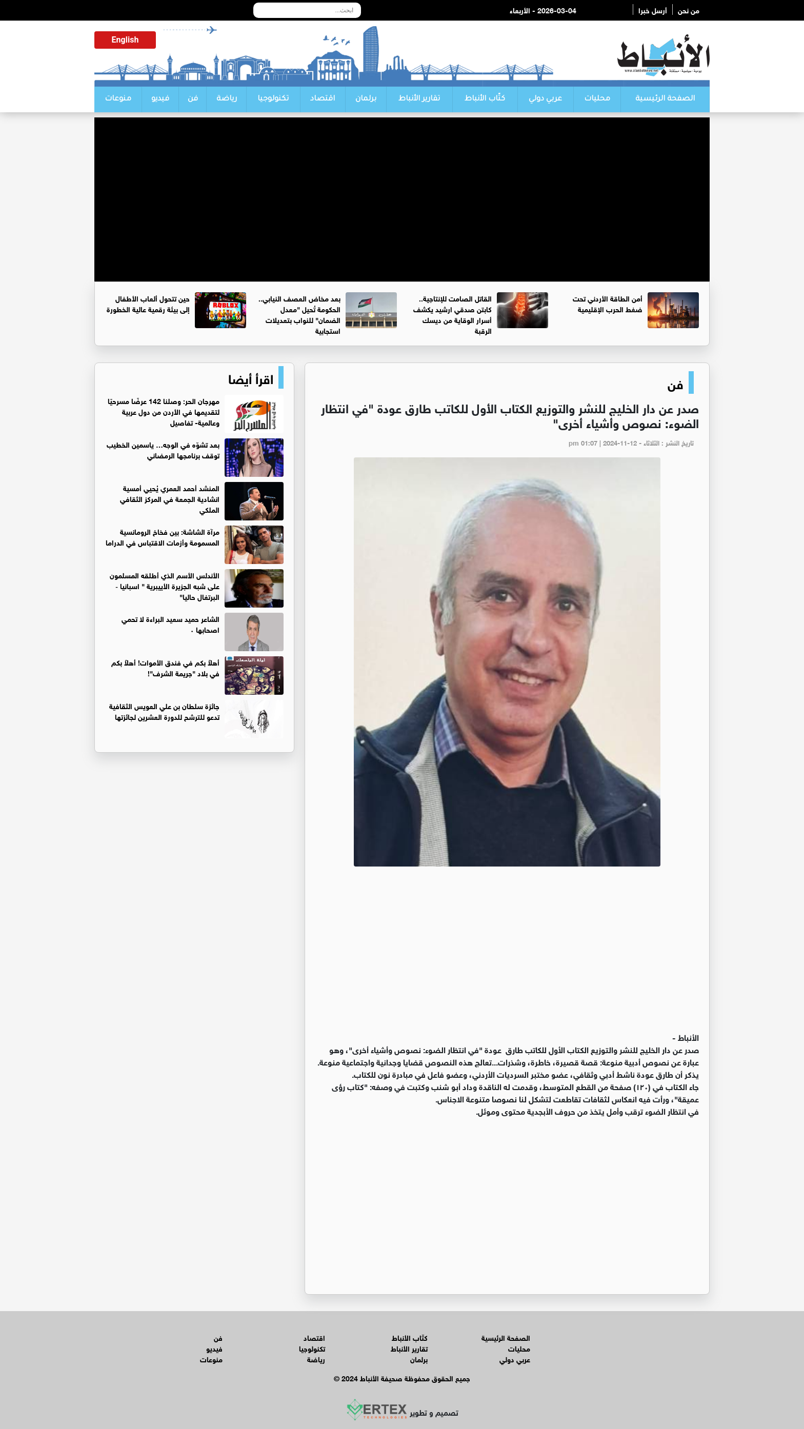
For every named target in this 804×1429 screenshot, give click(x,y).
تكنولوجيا (273, 99)
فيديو (160, 99)
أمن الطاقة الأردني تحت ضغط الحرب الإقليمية (607, 303)
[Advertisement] (402, 189)
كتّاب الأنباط (485, 99)
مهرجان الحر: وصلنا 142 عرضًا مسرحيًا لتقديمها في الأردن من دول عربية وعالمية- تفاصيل (163, 411)
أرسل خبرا (652, 9)
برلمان (365, 99)
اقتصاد (322, 99)
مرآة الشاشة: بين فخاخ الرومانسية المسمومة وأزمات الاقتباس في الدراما (162, 536)
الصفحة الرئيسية (665, 99)
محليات (597, 99)
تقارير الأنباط (419, 99)
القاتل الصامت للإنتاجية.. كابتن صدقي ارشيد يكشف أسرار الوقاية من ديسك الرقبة (452, 313)
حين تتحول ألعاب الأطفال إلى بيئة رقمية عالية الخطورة (148, 303)
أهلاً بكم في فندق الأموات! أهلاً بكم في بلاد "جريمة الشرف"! (165, 667)
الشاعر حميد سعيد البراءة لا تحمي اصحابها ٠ (170, 623)
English (125, 40)
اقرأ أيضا (250, 377)
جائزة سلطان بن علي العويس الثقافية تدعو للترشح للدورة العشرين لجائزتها (164, 710)
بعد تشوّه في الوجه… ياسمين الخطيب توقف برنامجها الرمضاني (163, 449)
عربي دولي (545, 99)
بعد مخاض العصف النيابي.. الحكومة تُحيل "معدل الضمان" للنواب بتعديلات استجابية (299, 313)
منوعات (118, 99)
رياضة (226, 99)
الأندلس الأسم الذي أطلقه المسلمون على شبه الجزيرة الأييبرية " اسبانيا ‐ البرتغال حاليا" (164, 585)
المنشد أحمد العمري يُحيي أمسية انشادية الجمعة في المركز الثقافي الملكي (169, 498)
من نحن (688, 9)
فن (193, 99)
